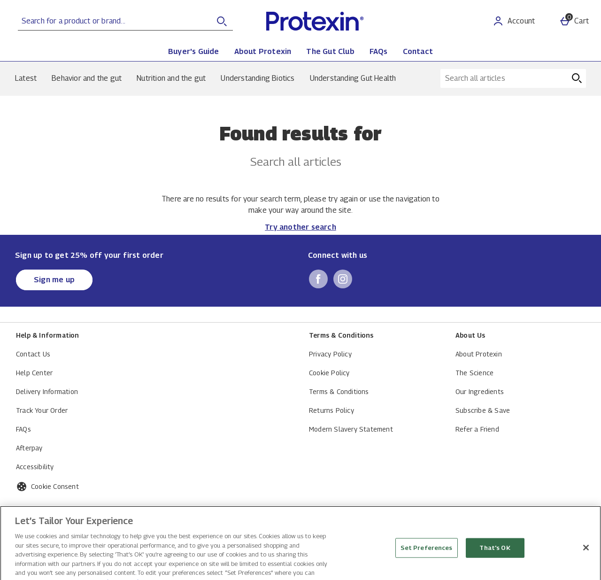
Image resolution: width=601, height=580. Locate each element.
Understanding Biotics (257, 78)
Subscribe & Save (482, 410)
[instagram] (342, 279)
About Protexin (263, 51)
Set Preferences (427, 568)
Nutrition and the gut (171, 78)
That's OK (494, 568)
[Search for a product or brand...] (105, 21)
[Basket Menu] (574, 21)
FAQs (379, 51)
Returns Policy (331, 410)
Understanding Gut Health (353, 78)
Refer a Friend (477, 429)
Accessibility (35, 467)
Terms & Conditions (339, 391)
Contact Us (33, 354)
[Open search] (221, 21)
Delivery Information (47, 391)
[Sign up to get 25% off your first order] (54, 280)
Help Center (34, 373)
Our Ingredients (479, 391)
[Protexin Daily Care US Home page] (345, 21)
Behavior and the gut (87, 78)
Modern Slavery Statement (351, 429)
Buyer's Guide (193, 51)
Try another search (300, 227)
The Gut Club (330, 51)
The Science (474, 373)
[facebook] (318, 279)
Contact (418, 51)
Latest (26, 78)
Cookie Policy (329, 373)
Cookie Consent (55, 486)
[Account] (513, 21)
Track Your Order (42, 410)
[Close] (586, 568)
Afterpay (29, 448)
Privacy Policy (330, 354)
